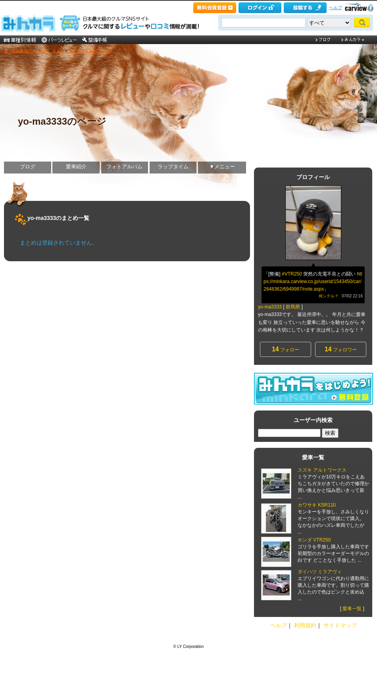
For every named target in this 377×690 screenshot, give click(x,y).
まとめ (58, 51)
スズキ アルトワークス (322, 470)
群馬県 (293, 307)
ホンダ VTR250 (314, 540)
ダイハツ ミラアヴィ (320, 571)
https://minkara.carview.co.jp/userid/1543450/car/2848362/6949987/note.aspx (313, 281)
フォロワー (341, 349)
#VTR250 (292, 274)
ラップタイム (173, 167)
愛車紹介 (76, 167)
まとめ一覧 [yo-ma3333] (90, 51)
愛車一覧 (352, 608)
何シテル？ (329, 296)
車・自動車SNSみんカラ (26, 51)
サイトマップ (340, 625)
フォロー (285, 349)
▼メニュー (222, 167)
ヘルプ (335, 7)
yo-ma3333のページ (62, 121)
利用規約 (305, 625)
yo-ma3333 (270, 307)
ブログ (27, 167)
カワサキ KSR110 (317, 505)
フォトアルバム (124, 167)
